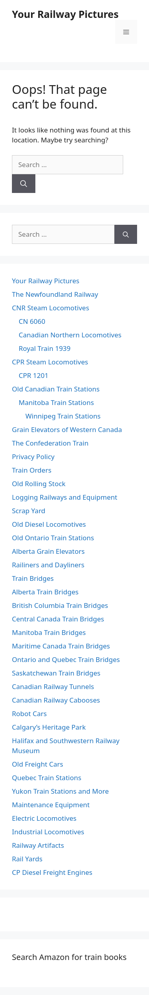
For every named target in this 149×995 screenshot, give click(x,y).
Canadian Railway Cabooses (56, 700)
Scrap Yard (28, 510)
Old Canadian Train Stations (56, 388)
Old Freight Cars (37, 764)
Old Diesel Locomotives (49, 524)
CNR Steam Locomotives (50, 307)
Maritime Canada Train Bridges (61, 645)
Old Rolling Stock (39, 483)
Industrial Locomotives (48, 831)
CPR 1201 (33, 375)
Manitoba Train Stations (56, 402)
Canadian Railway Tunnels (53, 686)
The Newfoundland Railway (55, 294)
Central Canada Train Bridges (58, 618)
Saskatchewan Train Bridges (56, 673)
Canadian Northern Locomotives (70, 334)
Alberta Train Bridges (45, 591)
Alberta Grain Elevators (48, 551)
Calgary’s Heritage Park (49, 727)
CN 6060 (32, 321)
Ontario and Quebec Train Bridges (66, 659)
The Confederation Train (50, 443)
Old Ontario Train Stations (53, 537)
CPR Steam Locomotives (50, 361)
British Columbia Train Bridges (60, 605)
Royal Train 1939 (45, 348)
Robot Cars (29, 713)
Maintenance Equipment (51, 804)
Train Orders (31, 470)
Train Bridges (33, 578)
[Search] (23, 183)
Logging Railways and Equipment (64, 497)
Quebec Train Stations (46, 777)
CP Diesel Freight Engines (52, 872)
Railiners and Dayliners (48, 564)
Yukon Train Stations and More (60, 791)
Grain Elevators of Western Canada (67, 429)
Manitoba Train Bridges (49, 632)
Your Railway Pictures (65, 14)
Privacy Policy (33, 456)
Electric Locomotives (44, 818)
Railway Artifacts (38, 845)
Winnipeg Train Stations (63, 416)
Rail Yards (27, 858)
